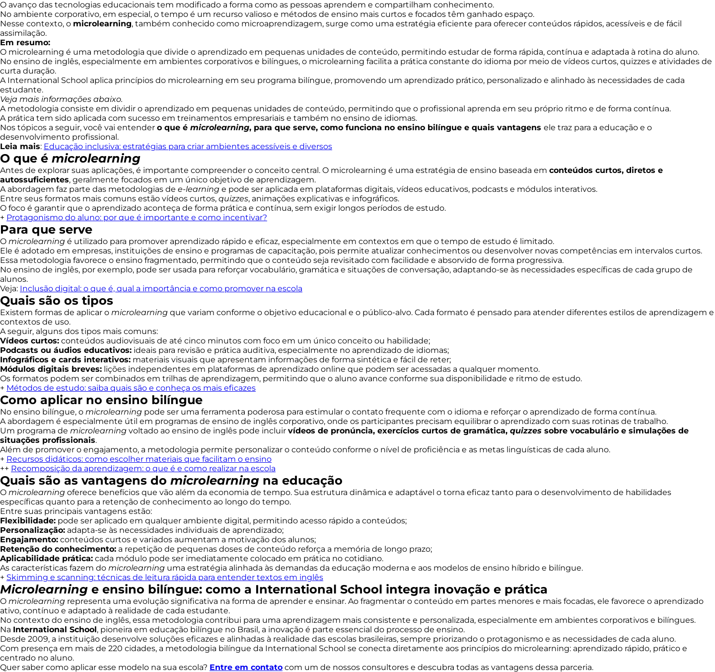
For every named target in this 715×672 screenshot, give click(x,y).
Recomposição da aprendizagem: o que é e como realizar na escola (143, 468)
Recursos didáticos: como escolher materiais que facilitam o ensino (139, 459)
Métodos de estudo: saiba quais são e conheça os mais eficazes (131, 388)
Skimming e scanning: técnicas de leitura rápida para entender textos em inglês (164, 577)
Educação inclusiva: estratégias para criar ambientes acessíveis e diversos (188, 146)
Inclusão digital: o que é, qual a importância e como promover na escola (161, 288)
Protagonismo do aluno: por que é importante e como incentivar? (136, 217)
